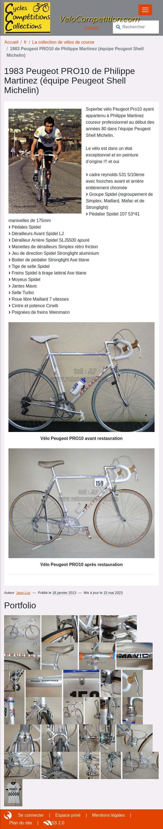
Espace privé (68, 815)
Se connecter (31, 815)
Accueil (11, 42)
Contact (91, 28)
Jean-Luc (23, 593)
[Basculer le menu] (145, 9)
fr (25, 42)
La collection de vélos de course (63, 42)
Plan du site (20, 823)
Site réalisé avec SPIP (8, 815)
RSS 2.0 (56, 823)
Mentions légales (108, 815)
